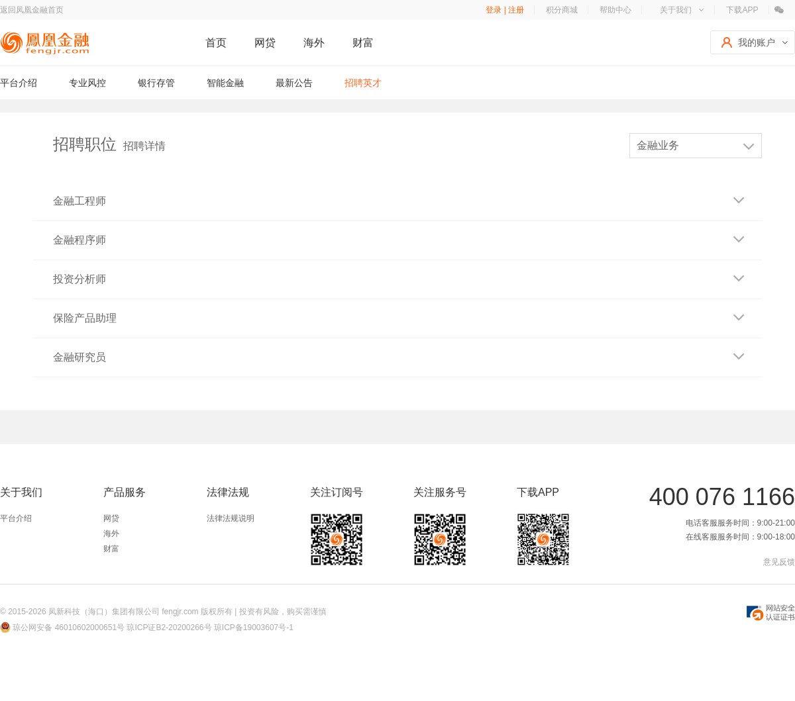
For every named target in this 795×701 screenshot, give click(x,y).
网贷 (265, 42)
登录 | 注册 (505, 10)
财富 (363, 42)
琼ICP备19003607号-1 (253, 627)
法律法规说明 (230, 518)
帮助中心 (615, 10)
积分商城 (562, 10)
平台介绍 (18, 82)
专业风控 (87, 82)
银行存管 (156, 82)
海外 (314, 42)
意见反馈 (779, 562)
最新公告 (294, 82)
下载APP (742, 10)
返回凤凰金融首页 (32, 10)
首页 (216, 42)
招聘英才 (363, 82)
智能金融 (225, 82)
